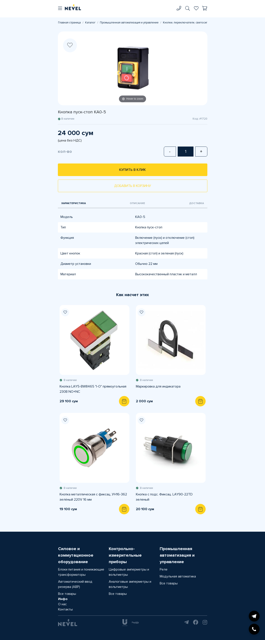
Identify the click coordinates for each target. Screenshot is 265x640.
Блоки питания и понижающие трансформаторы (81, 572)
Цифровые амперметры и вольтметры (129, 572)
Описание (137, 203)
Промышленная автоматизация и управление (129, 22)
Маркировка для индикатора (158, 386)
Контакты (65, 609)
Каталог (90, 22)
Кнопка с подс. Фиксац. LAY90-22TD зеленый (164, 497)
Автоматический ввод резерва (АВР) (75, 584)
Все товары (67, 594)
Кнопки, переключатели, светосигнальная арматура (196, 22)
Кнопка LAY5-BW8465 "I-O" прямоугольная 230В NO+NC (93, 389)
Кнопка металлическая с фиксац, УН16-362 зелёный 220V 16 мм (93, 497)
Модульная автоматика (178, 576)
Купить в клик (132, 170)
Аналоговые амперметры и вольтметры (130, 584)
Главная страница (69, 22)
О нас (62, 604)
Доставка (196, 203)
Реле (163, 569)
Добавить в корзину (132, 186)
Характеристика (73, 203)
